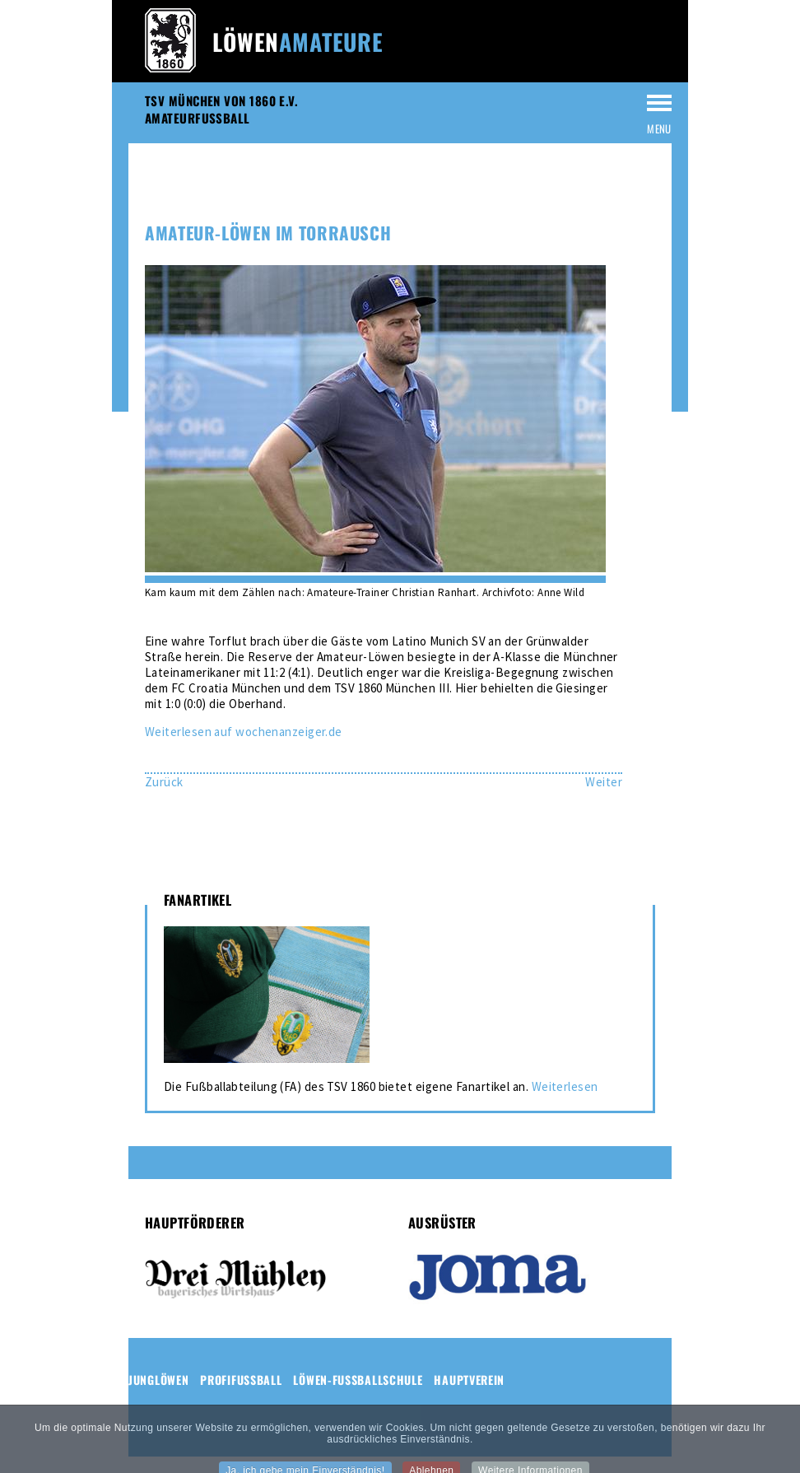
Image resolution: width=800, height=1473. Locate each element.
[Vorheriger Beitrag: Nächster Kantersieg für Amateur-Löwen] (164, 782)
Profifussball (240, 1379)
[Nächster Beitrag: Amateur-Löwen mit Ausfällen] (603, 782)
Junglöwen (158, 1379)
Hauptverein (469, 1379)
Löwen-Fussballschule (357, 1379)
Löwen (298, 41)
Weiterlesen (565, 1086)
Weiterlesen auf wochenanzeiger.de (243, 731)
